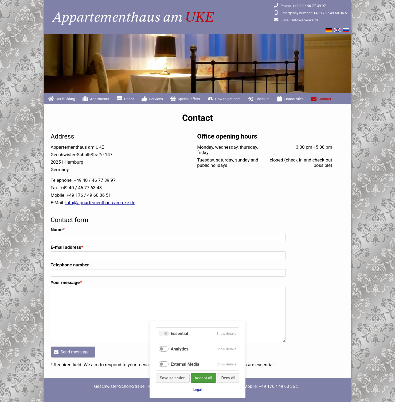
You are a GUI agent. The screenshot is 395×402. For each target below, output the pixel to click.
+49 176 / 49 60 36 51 (311, 13)
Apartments (99, 99)
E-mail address (67, 247)
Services (156, 99)
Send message (75, 351)
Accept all (203, 378)
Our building (65, 99)
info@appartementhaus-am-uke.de (100, 202)
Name (61, 229)
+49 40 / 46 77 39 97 (300, 5)
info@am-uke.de (296, 20)
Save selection (172, 378)
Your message (66, 282)
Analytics (179, 349)
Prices (129, 99)
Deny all (228, 378)
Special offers (189, 99)
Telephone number (70, 264)
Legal (197, 390)
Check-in (262, 99)
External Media (185, 364)
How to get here (228, 99)
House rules (294, 99)
